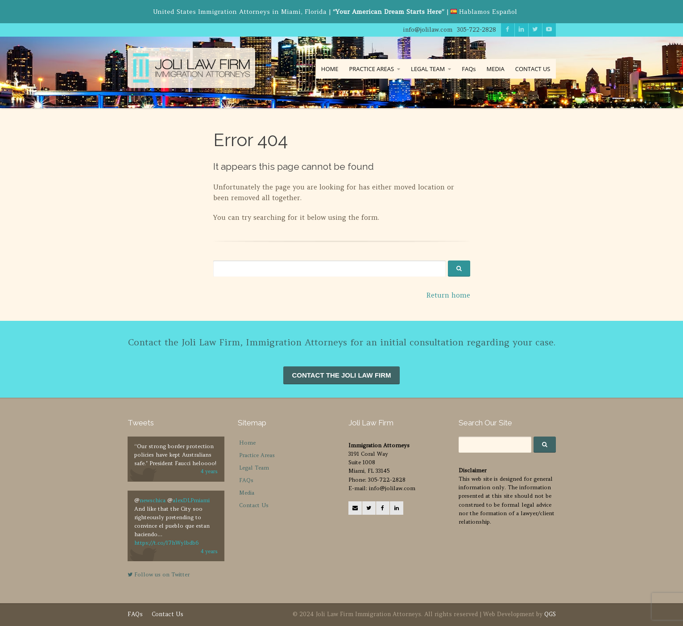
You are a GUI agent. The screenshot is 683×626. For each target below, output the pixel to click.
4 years (209, 471)
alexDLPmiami (191, 500)
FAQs (469, 69)
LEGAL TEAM (428, 69)
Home (247, 442)
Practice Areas (257, 455)
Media (246, 492)
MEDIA (495, 69)
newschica (153, 500)
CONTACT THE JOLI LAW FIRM (341, 375)
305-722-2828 (476, 30)
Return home (448, 295)
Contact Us (254, 505)
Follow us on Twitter (159, 574)
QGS (550, 614)
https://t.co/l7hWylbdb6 (166, 542)
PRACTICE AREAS (371, 69)
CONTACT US (533, 69)
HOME (330, 69)
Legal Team (254, 467)
